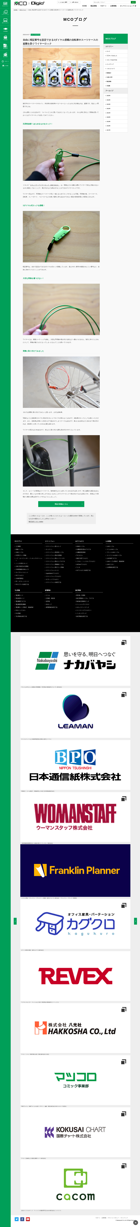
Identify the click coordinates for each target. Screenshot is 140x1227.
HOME (84, 6)
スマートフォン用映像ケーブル (55, 564)
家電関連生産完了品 (51, 607)
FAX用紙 (18, 613)
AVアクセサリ (79, 541)
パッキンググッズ (81, 613)
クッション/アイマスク (82, 604)
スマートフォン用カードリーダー (55, 558)
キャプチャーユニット (22, 572)
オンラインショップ (127, 6)
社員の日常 (109, 77)
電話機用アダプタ (21, 601)
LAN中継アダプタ (112, 558)
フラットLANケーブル (113, 552)
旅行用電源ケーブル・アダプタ (85, 598)
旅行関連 (78, 590)
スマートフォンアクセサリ (53, 576)
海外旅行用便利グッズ (82, 601)
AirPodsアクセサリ (81, 564)
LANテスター (110, 564)
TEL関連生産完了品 (21, 616)
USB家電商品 (19, 578)
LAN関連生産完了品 (112, 567)
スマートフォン (50, 541)
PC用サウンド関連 (21, 555)
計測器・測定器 (50, 598)
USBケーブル (19, 552)
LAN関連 (108, 541)
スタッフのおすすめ (112, 60)
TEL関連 (17, 590)
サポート (103, 6)
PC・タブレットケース (22, 581)
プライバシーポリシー (113, 1218)
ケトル (48, 595)
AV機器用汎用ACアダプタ (83, 549)
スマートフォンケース (52, 570)
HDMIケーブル (80, 546)
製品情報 (94, 6)
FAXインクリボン (21, 610)
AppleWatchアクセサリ (52, 573)
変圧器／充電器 (80, 595)
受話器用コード (20, 598)
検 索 (133, 2)
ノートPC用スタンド (22, 563)
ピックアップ (110, 64)
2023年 (108, 104)
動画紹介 (109, 73)
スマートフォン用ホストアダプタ (55, 561)
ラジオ (78, 567)
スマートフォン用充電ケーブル (55, 552)
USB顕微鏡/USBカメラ (22, 569)
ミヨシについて (111, 68)
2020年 (108, 117)
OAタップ (49, 604)
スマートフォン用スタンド (53, 546)
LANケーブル (110, 546)
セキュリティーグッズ (82, 607)
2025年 (108, 95)
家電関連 (47, 590)
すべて (108, 51)
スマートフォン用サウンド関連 (55, 567)
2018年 (108, 126)
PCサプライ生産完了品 (22, 584)
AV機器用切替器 (80, 552)
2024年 (108, 100)
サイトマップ (124, 1218)
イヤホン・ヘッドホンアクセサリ (85, 561)
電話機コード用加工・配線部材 (24, 607)
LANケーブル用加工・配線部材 (115, 561)
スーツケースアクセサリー (83, 610)
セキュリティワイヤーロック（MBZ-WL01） (44, 185)
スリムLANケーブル (112, 549)
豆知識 (108, 85)
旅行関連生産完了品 (82, 616)
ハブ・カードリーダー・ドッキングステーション (29, 559)
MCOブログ (23, 10)
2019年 (108, 121)
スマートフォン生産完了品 (53, 582)
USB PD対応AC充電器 (22, 566)
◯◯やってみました (112, 55)
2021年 (108, 113)
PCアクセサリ (20, 575)
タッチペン (49, 549)
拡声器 (48, 601)
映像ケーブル (19, 549)
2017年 (108, 130)
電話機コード (19, 595)
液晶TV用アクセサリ (82, 558)
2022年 (108, 108)
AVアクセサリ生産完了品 (83, 570)
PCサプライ (18, 541)
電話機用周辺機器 (21, 604)
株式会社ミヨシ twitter (36, 521)
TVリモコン (79, 555)
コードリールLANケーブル (114, 555)
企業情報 (113, 6)
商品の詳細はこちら (61, 504)
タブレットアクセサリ (52, 579)
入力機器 (18, 546)
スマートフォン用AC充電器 (54, 555)
